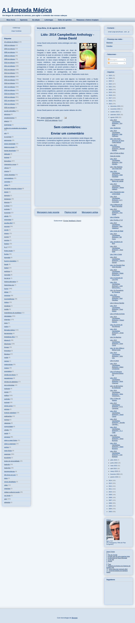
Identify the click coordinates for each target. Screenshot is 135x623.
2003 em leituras (9, 45)
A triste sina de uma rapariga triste (119, 556)
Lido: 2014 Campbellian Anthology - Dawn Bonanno (116, 445)
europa (6, 237)
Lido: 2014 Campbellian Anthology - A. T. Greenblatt (116, 199)
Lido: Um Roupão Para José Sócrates (117, 266)
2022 (110, 84)
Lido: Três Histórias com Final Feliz (116, 167)
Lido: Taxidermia (115, 128)
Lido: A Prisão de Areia (117, 314)
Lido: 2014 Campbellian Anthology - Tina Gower (116, 211)
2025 (110, 75)
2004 (110, 508)
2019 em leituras (9, 93)
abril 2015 (113, 468)
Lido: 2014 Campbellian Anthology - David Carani (116, 413)
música (6, 368)
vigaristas (7, 488)
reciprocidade (8, 426)
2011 (110, 489)
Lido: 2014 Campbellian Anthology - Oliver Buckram (116, 437)
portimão (7, 399)
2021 (110, 86)
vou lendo (7, 495)
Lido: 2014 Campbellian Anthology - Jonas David (116, 331)
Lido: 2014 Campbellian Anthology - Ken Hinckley (116, 161)
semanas (7, 437)
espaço (6, 233)
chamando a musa (10, 164)
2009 (110, 494)
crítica (6, 185)
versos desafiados (10, 481)
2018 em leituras (9, 90)
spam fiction (8, 450)
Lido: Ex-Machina (115, 337)
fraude (6, 264)
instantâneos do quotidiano (12, 312)
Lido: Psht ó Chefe (116, 254)
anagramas (7, 125)
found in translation (10, 261)
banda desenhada (10, 150)
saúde (6, 433)
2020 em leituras (9, 97)
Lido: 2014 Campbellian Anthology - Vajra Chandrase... (116, 393)
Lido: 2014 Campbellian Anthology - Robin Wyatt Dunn (116, 272)
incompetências (9, 299)
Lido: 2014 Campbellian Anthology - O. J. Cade (116, 429)
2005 (110, 506)
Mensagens (112, 59)
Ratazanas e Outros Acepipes (88, 20)
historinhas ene (9, 285)
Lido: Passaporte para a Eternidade (117, 192)
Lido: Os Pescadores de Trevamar (116, 291)
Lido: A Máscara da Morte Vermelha (116, 205)
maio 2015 (113, 465)
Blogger (74, 618)
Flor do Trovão (112, 555)
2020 (110, 89)
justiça (6, 326)
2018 (110, 95)
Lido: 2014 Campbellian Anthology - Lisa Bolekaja (116, 453)
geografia (7, 275)
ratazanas (7, 423)
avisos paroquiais (9, 143)
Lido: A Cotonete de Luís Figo (116, 278)
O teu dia (111, 559)
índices (6, 302)
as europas (7, 137)
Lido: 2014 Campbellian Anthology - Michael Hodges (117, 147)
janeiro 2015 (114, 477)
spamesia (7, 454)
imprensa (7, 295)
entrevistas (7, 219)
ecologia (7, 209)
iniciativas (7, 306)
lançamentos (8, 333)
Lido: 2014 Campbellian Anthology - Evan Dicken (116, 308)
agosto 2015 (114, 117)
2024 (110, 78)
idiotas (6, 292)
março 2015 (114, 471)
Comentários (113, 63)
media (6, 357)
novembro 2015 (115, 109)
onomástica (8, 371)
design (6, 192)
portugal (6, 402)
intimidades (8, 316)
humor (6, 288)
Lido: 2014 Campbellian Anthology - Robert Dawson (117, 319)
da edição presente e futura (13, 188)
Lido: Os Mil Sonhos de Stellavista (116, 386)
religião (6, 430)
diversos (7, 202)
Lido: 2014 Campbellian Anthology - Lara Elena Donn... (116, 284)
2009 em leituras (9, 59)
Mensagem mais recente (48, 212)
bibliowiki (7, 154)
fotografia (7, 257)
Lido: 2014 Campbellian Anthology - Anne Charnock (116, 380)
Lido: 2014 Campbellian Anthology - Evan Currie (116, 342)
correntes (7, 181)
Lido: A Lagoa (114, 360)
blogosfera (7, 161)
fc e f (60, 120)
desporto (7, 195)
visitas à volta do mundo (12, 492)
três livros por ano (10, 475)
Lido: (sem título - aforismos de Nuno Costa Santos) (117, 140)
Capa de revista (115, 156)
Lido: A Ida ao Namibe (117, 303)
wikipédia (7, 502)
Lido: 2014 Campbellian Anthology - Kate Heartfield (116, 174)
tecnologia (7, 457)
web (5, 499)
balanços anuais (9, 147)
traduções (7, 468)
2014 (110, 480)
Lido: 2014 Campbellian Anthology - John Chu (116, 355)
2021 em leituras (9, 100)
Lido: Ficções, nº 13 (116, 220)
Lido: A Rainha (114, 217)
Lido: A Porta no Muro (117, 153)
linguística (7, 350)
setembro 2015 (115, 114)
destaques (7, 199)
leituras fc (7, 340)
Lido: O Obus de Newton (115, 399)
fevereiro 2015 (115, 474)
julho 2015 (113, 460)
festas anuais (8, 250)
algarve (6, 121)
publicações (8, 416)
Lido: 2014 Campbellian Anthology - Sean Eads (116, 249)
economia (7, 212)
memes (6, 361)
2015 (110, 103)
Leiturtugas (49, 20)
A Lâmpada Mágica (27, 10)
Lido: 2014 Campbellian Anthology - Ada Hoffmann (116, 133)
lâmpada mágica (9, 330)
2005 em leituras (9, 52)
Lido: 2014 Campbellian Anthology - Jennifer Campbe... (117, 421)
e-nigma (6, 206)
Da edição (36, 20)
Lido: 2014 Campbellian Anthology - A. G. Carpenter (116, 405)
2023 (110, 81)
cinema (6, 171)
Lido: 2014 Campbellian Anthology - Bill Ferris (116, 236)
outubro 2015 (114, 111)
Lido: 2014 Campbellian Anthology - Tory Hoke (116, 122)
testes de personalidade (12, 461)
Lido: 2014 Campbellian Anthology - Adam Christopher (116, 366)
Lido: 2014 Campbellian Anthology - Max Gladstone (116, 225)
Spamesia (23, 20)
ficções (6, 254)
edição (6, 216)
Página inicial (70, 212)
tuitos (6, 478)
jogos (6, 323)
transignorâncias (9, 471)
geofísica (7, 271)
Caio (109, 564)
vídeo (6, 485)
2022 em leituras (9, 104)
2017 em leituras (9, 87)
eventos (6, 240)
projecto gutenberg (10, 412)
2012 (110, 486)
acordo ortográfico (10, 111)
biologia (6, 157)
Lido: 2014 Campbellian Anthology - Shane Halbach (117, 186)
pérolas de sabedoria (11, 381)
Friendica (109, 46)
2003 (110, 511)
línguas (6, 347)
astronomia (7, 140)
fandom (6, 243)
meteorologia (8, 364)
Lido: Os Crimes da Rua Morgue (116, 325)
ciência (6, 168)
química (6, 419)
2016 (110, 101)
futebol (6, 268)
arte (5, 133)
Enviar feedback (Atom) (72, 221)
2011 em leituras (9, 66)
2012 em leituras (9, 69)
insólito (6, 309)
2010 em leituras (9, 62)
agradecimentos (9, 118)
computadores (8, 178)
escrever (7, 226)
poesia (6, 392)
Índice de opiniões (65, 20)
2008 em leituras (9, 56)
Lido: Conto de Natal (116, 231)
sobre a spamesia (10, 444)
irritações (7, 319)
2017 (110, 98)
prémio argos (8, 406)
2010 (110, 492)
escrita (6, 230)
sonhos (6, 447)
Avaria (110, 561)
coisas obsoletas (9, 174)
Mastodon (109, 42)
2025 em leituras (9, 107)
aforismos (7, 114)
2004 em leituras (9, 49)
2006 (110, 503)
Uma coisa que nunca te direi (118, 569)
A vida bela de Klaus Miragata (117, 558)
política (6, 395)
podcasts (7, 388)
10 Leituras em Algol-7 (11, 42)
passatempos (8, 378)
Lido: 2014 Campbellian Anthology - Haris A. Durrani (117, 259)
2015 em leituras (51, 120)
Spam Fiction (110, 551)
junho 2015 (114, 463)
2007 (110, 500)
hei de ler (7, 278)
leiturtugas (7, 344)
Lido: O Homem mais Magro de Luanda (116, 180)
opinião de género (10, 375)
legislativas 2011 (9, 337)
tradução (7, 464)
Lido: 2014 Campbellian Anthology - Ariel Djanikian (116, 297)
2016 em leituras (9, 83)
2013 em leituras (9, 73)
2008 (110, 497)
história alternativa (10, 281)
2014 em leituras (9, 76)
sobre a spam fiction (10, 440)
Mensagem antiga (90, 212)
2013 (110, 483)
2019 (110, 92)
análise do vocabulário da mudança (15, 128)
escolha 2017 (8, 223)
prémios (6, 409)
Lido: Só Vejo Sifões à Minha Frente (117, 349)
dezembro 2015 (115, 106)
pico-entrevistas (9, 385)
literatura (7, 354)
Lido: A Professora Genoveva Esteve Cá (116, 373)
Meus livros (11, 20)
